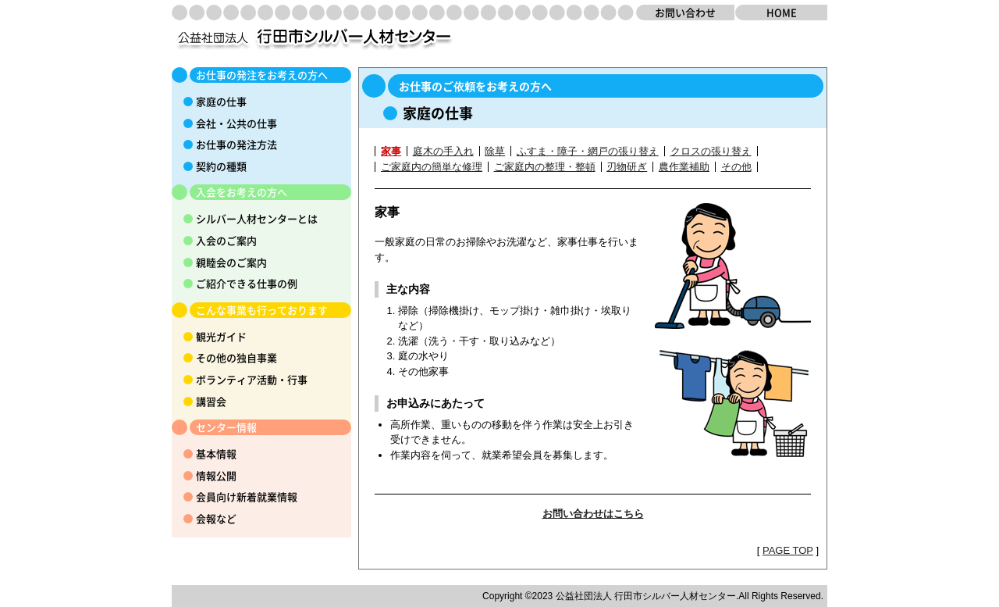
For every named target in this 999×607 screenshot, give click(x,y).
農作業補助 (684, 167)
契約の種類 (221, 166)
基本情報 (216, 453)
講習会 (211, 401)
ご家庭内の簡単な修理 (431, 167)
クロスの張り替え (711, 151)
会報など (216, 518)
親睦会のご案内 (231, 262)
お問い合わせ (685, 12)
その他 (736, 167)
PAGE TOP (788, 550)
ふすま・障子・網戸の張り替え (588, 151)
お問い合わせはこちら (593, 514)
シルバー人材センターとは (257, 218)
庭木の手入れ (443, 151)
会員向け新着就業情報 (246, 496)
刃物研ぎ (626, 167)
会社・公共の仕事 (236, 123)
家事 (391, 151)
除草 (495, 151)
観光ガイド (221, 336)
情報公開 (216, 475)
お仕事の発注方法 (236, 144)
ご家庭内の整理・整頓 (544, 167)
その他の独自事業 (236, 357)
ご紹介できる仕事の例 (246, 283)
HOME (781, 12)
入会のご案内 (226, 240)
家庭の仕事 (221, 101)
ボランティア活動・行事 (252, 379)
